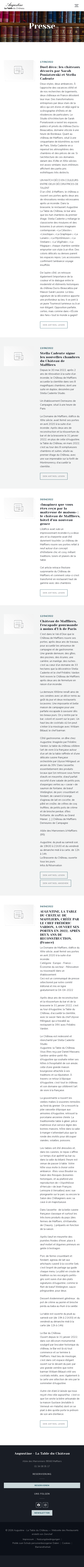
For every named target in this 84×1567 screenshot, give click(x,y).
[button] (76, 5)
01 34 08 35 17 (42, 1466)
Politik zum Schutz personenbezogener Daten (37, 1543)
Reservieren (42, 1485)
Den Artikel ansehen (57, 883)
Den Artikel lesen (55, 324)
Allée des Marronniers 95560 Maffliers (51, 1461)
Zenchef (48, 1534)
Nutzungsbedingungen (50, 1539)
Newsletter (42, 1513)
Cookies (67, 1543)
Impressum (30, 1539)
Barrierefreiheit (42, 1547)
